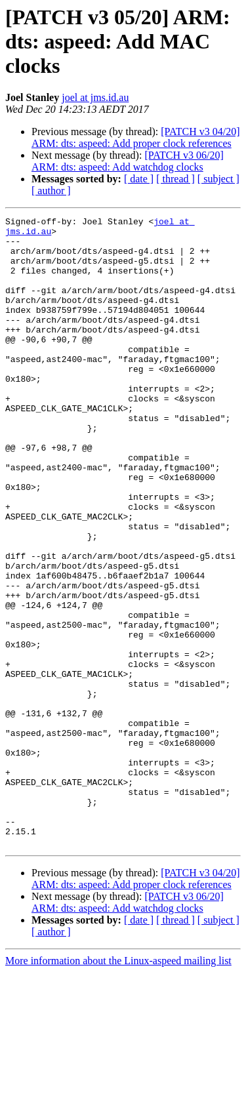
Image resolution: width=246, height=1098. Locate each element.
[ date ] (139, 178)
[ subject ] (218, 178)
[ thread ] (175, 178)
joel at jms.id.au (95, 97)
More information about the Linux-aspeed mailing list (118, 1086)
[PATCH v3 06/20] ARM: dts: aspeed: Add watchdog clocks (127, 161)
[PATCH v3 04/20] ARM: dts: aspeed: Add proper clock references (135, 137)
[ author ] (51, 190)
